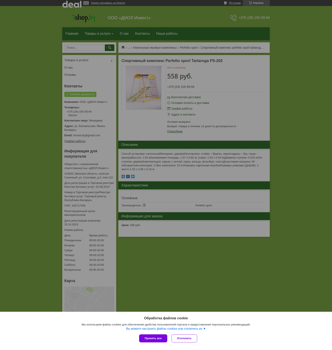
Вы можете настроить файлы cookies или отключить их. (164, 328)
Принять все (153, 338)
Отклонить (184, 338)
